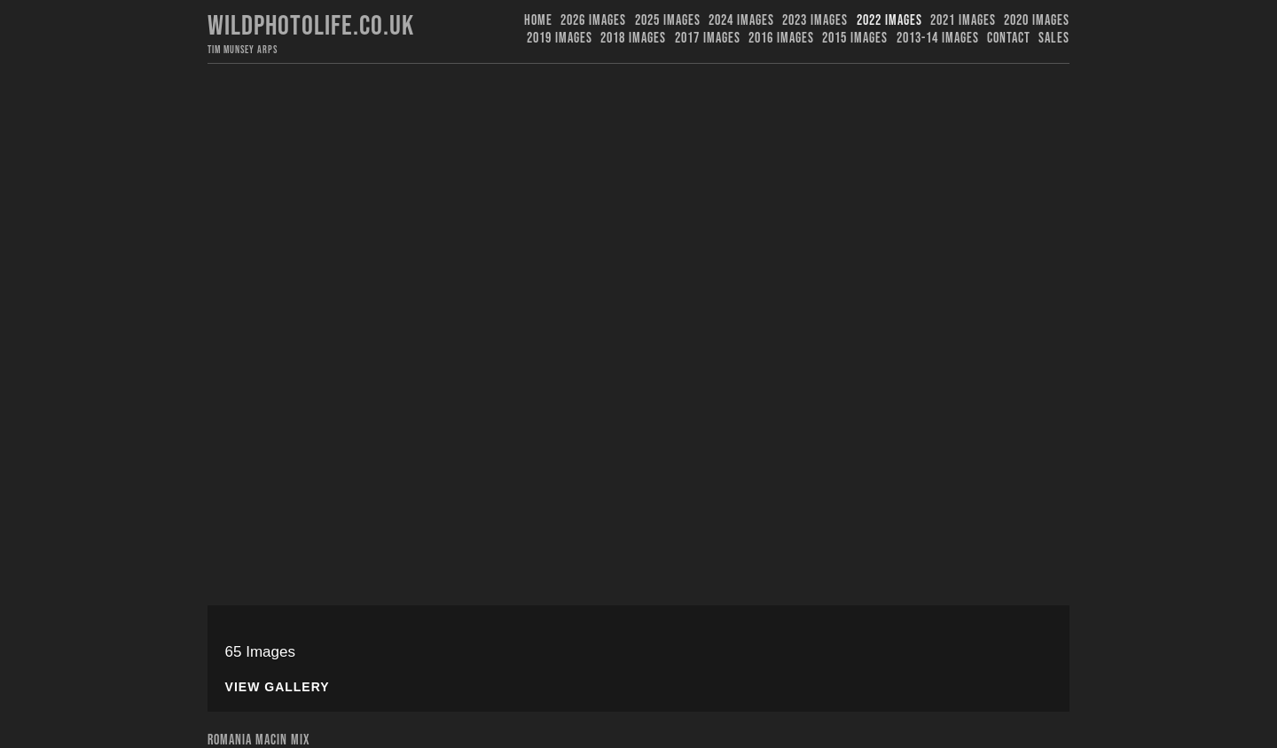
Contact (1008, 38)
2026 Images (593, 20)
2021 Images (963, 20)
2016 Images (781, 38)
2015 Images (855, 38)
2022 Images (889, 20)
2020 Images (1036, 20)
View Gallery (277, 687)
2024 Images (741, 20)
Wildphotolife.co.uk (311, 26)
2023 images (815, 20)
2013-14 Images (938, 38)
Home (538, 20)
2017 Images (707, 38)
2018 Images (633, 38)
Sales (1053, 38)
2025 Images (668, 20)
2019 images (559, 38)
